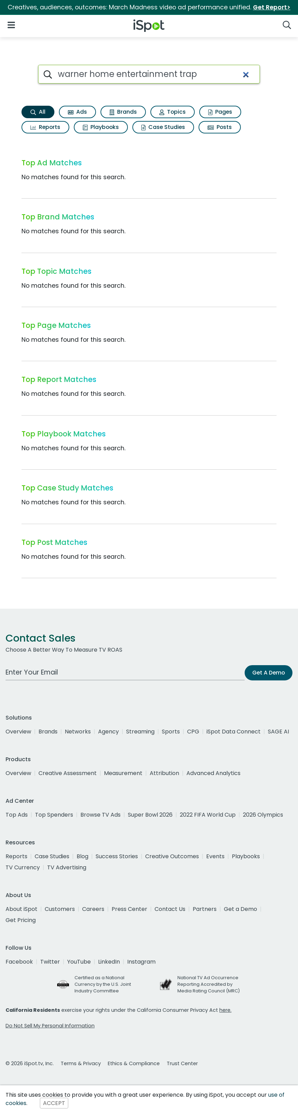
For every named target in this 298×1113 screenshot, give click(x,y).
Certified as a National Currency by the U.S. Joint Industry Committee (102, 984)
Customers (60, 909)
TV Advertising (66, 867)
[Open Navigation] (11, 24)
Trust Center (182, 1063)
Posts (220, 127)
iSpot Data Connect (234, 732)
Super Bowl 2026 (150, 815)
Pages (220, 112)
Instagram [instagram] (141, 962)
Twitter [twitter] (50, 962)
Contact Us (170, 909)
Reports (45, 127)
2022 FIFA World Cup (208, 815)
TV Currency (23, 867)
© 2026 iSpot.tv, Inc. (30, 1063)
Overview (18, 732)
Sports (171, 732)
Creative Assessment (67, 773)
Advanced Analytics (213, 773)
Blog (82, 856)
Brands (123, 112)
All (37, 112)
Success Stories (117, 856)
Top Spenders (54, 815)
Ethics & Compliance (134, 1063)
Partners (205, 909)
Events (215, 856)
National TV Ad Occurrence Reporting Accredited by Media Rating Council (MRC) (208, 984)
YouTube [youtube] (79, 962)
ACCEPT (54, 1103)
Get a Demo (240, 909)
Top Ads (17, 815)
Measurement (123, 773)
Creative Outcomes (172, 856)
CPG (193, 732)
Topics (172, 112)
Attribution (164, 773)
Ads (77, 112)
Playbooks (101, 127)
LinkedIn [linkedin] (109, 962)
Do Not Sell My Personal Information (50, 1025)
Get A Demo (268, 673)
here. (225, 1010)
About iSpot (21, 909)
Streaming (140, 732)
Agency (108, 732)
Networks (78, 732)
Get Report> (271, 7)
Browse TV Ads (100, 815)
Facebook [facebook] (19, 962)
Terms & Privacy (81, 1063)
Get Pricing (21, 920)
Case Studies (163, 127)
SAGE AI (278, 732)
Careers (93, 909)
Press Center (129, 909)
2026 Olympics (263, 815)
